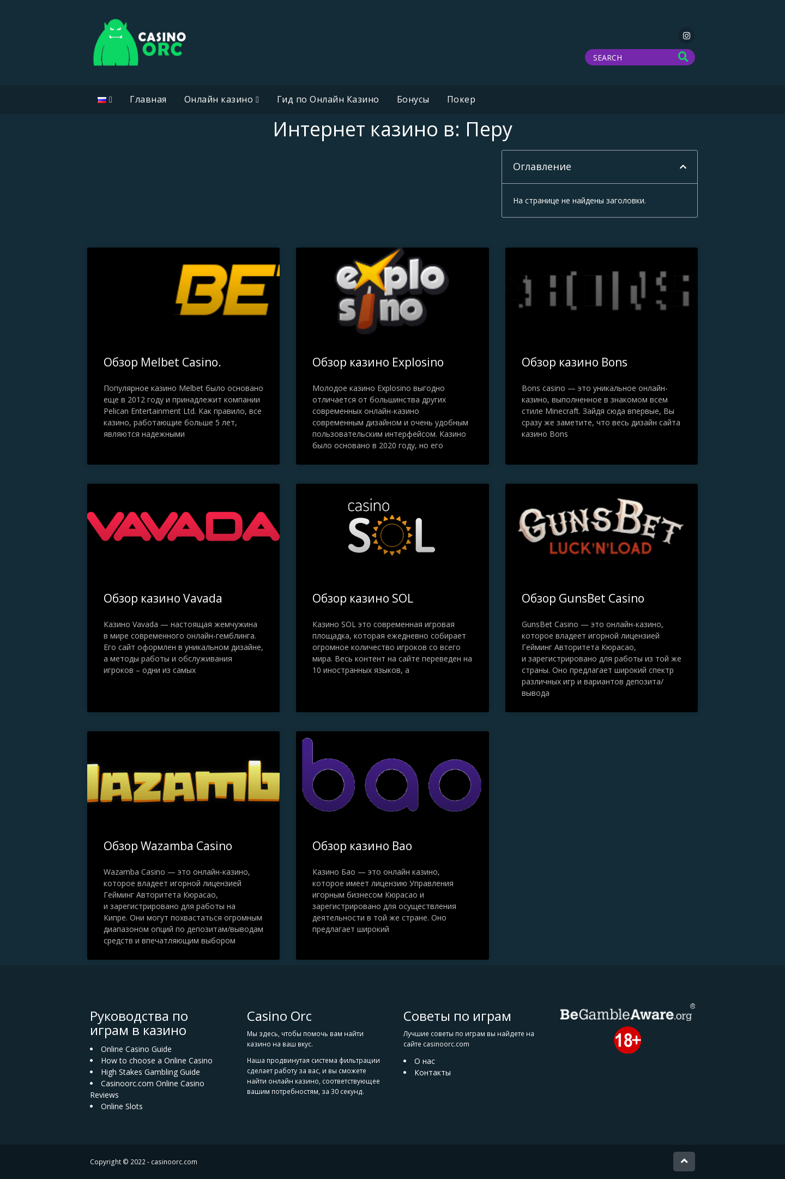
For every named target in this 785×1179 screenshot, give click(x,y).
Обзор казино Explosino (378, 362)
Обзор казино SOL (362, 598)
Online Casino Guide (136, 1049)
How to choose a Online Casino (157, 1060)
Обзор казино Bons (574, 362)
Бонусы (413, 99)
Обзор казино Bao (362, 845)
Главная (148, 99)
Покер (461, 99)
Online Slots (122, 1106)
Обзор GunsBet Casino (583, 598)
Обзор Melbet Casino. (162, 362)
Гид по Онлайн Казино (328, 99)
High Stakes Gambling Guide (150, 1072)
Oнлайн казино (218, 99)
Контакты (432, 1072)
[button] (683, 167)
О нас (424, 1061)
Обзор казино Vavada (163, 598)
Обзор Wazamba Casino (168, 845)
